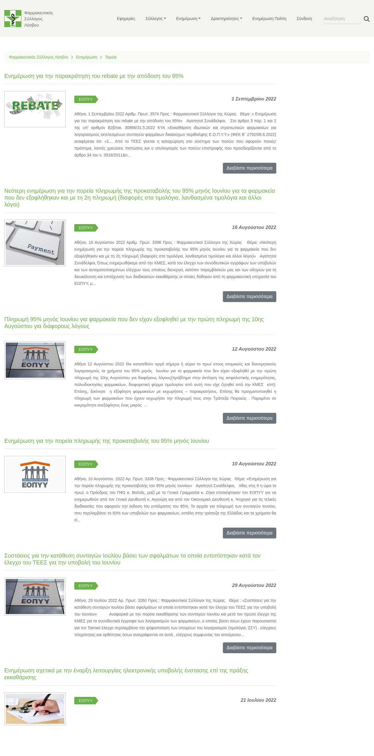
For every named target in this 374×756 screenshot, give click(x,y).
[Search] (342, 18)
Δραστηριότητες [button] (225, 18)
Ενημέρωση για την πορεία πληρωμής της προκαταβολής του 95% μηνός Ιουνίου (106, 441)
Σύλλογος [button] (154, 18)
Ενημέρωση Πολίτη (270, 18)
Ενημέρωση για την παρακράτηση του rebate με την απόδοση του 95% (93, 76)
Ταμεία (111, 57)
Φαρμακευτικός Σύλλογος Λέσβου (38, 57)
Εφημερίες (126, 18)
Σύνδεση (304, 18)
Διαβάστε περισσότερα (250, 168)
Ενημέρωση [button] (186, 18)
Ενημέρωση (86, 57)
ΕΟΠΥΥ (86, 99)
